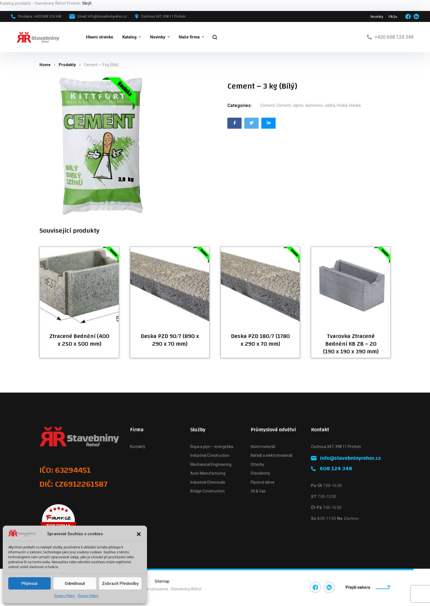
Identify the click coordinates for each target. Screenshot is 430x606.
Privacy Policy (64, 596)
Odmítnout (75, 583)
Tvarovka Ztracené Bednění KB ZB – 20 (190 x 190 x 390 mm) (350, 344)
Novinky (376, 16)
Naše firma (189, 37)
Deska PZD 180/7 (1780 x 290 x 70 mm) (260, 340)
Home (44, 65)
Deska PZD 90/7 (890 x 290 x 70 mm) (170, 340)
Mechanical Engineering (210, 464)
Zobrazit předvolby (120, 583)
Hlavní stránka (99, 37)
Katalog (129, 37)
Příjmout (29, 583)
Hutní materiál (263, 446)
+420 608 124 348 (394, 37)
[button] (139, 534)
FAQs (393, 16)
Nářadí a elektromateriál (271, 455)
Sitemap (162, 581)
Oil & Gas (258, 491)
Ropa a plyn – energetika (211, 446)
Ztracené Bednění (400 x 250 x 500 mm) (79, 340)
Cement (267, 105)
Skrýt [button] (86, 3)
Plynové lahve (263, 482)
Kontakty (137, 446)
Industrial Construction (209, 455)
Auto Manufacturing (207, 473)
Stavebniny (260, 473)
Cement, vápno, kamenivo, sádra (305, 105)
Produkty (67, 65)
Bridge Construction (207, 491)
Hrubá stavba (349, 105)
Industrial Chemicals (207, 482)
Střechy (257, 464)
